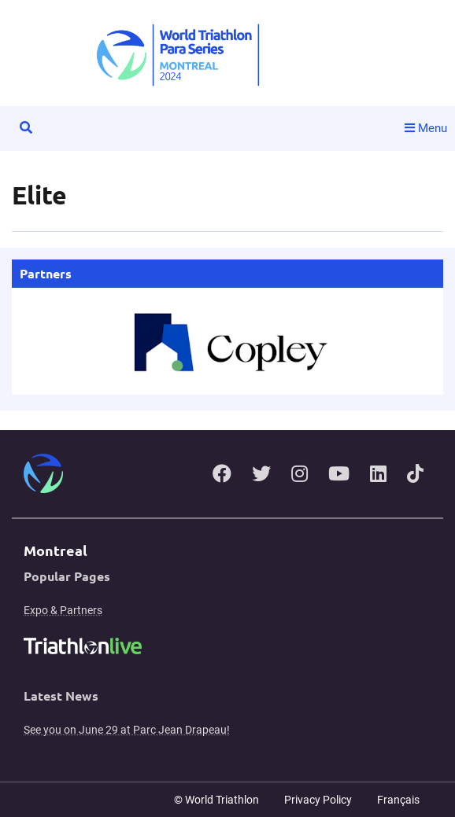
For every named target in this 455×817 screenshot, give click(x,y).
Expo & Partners (63, 610)
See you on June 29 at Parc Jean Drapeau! (127, 729)
